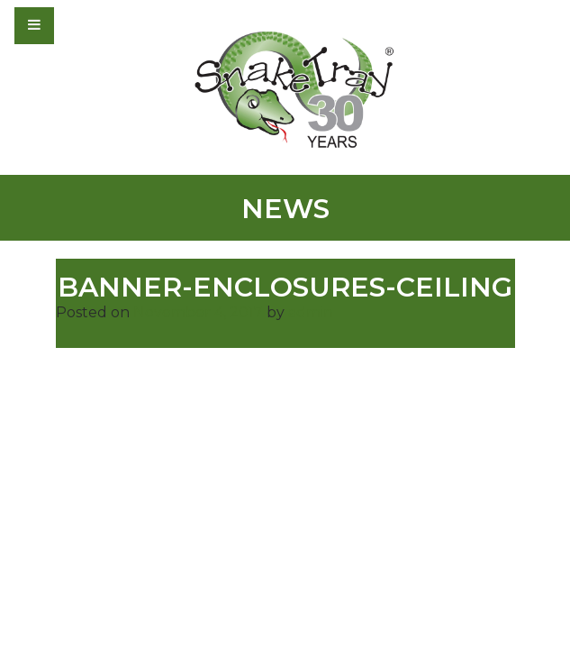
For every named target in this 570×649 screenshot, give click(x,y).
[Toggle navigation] (83, 25)
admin (310, 312)
